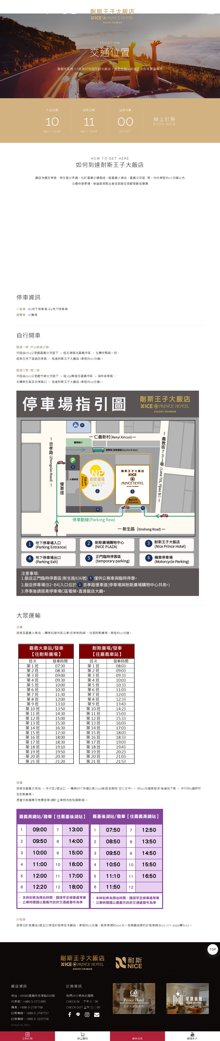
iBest (27, 1024)
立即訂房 (27, 1038)
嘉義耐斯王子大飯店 (112, 16)
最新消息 (137, 1038)
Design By (17, 1024)
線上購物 (82, 1038)
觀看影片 (192, 1036)
